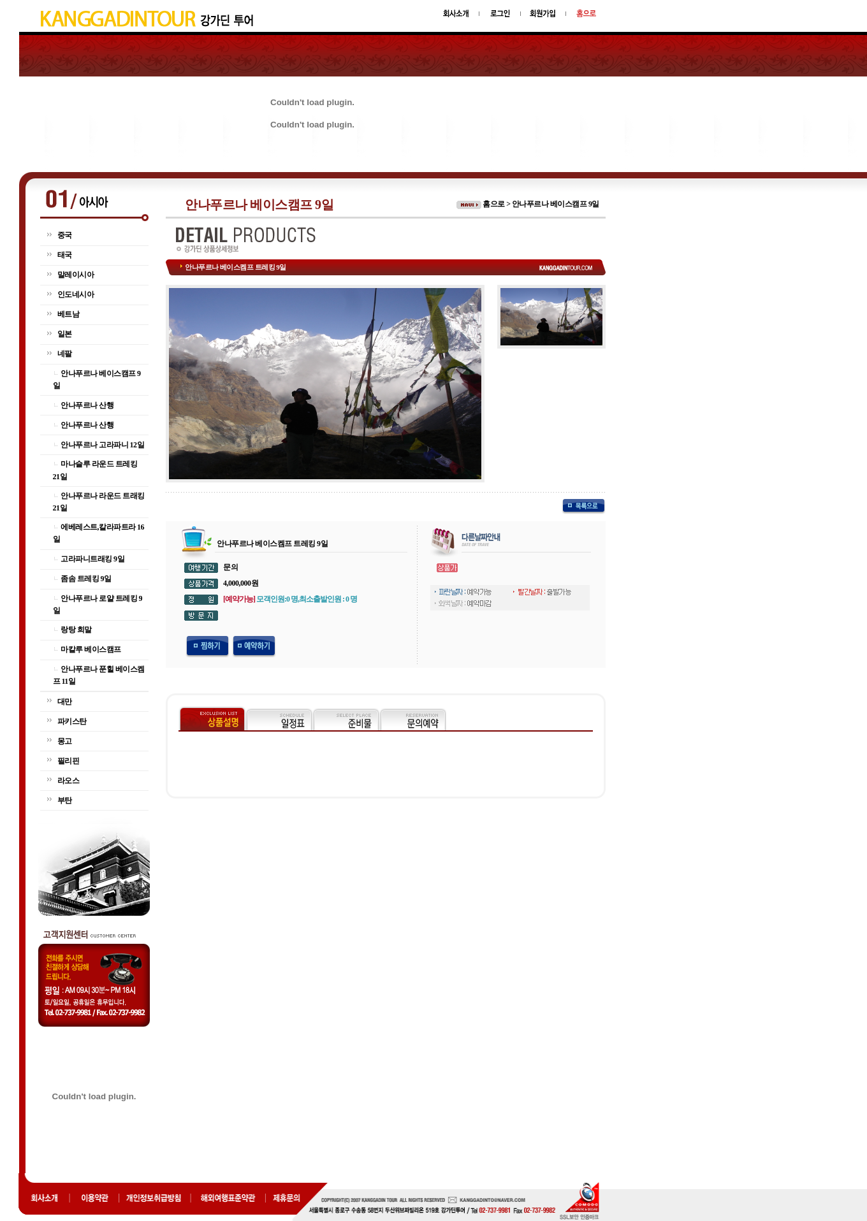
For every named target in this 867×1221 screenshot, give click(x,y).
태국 (64, 254)
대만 (64, 701)
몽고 (64, 741)
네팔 (64, 353)
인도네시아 (75, 294)
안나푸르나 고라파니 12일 (102, 444)
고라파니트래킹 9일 (92, 558)
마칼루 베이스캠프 (91, 649)
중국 (64, 235)
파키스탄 (72, 721)
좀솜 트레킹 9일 (86, 578)
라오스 (68, 780)
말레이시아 (75, 274)
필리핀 (68, 760)
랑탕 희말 (76, 629)
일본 (64, 333)
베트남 (68, 314)
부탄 (64, 800)
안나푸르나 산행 (87, 405)
